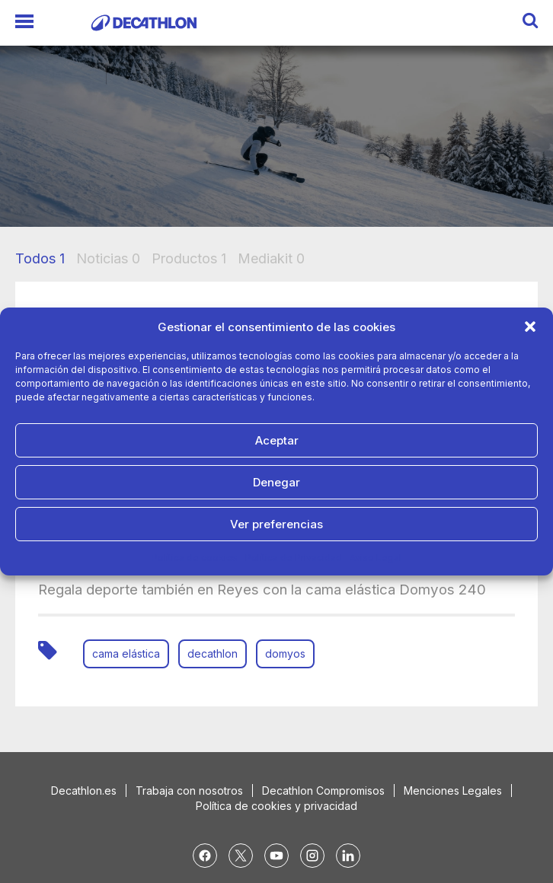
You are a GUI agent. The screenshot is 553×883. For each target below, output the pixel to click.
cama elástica (126, 653)
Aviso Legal (375, 557)
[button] (530, 326)
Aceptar (277, 440)
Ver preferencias (276, 524)
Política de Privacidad (293, 557)
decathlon (212, 653)
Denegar (276, 482)
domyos (285, 653)
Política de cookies (195, 557)
